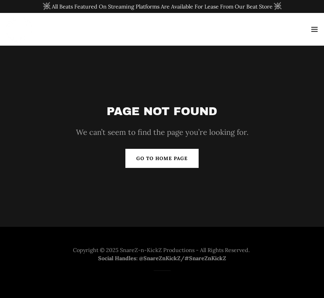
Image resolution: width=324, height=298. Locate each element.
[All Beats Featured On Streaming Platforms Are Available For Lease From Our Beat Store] (162, 6)
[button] (314, 29)
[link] (19, 29)
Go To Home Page (162, 158)
